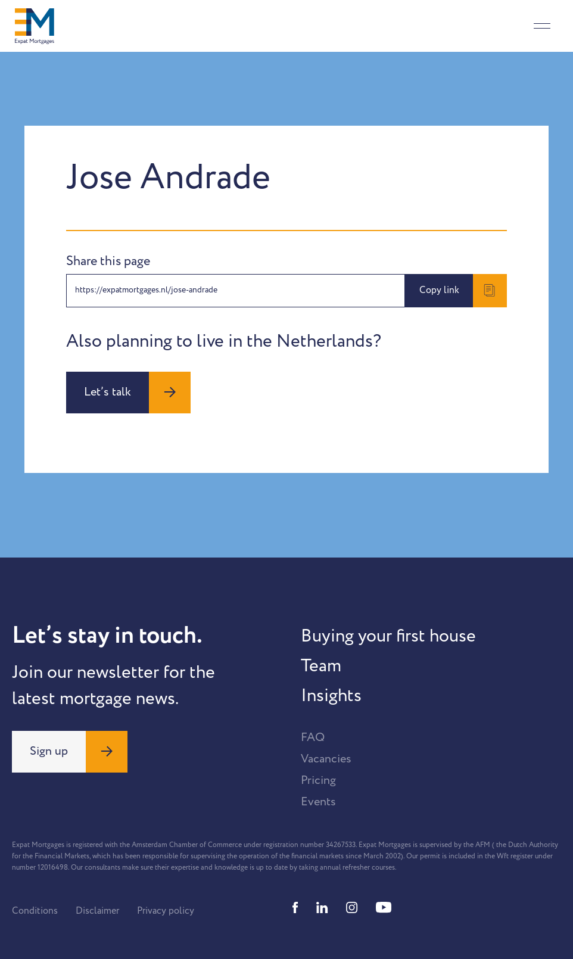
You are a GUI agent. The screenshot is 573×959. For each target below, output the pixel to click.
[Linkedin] (322, 907)
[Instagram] (352, 907)
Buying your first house (388, 636)
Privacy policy (165, 910)
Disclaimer (97, 910)
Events (318, 801)
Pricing (318, 780)
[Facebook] (295, 907)
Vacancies (326, 759)
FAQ (313, 737)
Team (321, 665)
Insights (331, 695)
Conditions (35, 910)
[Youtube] (383, 907)
